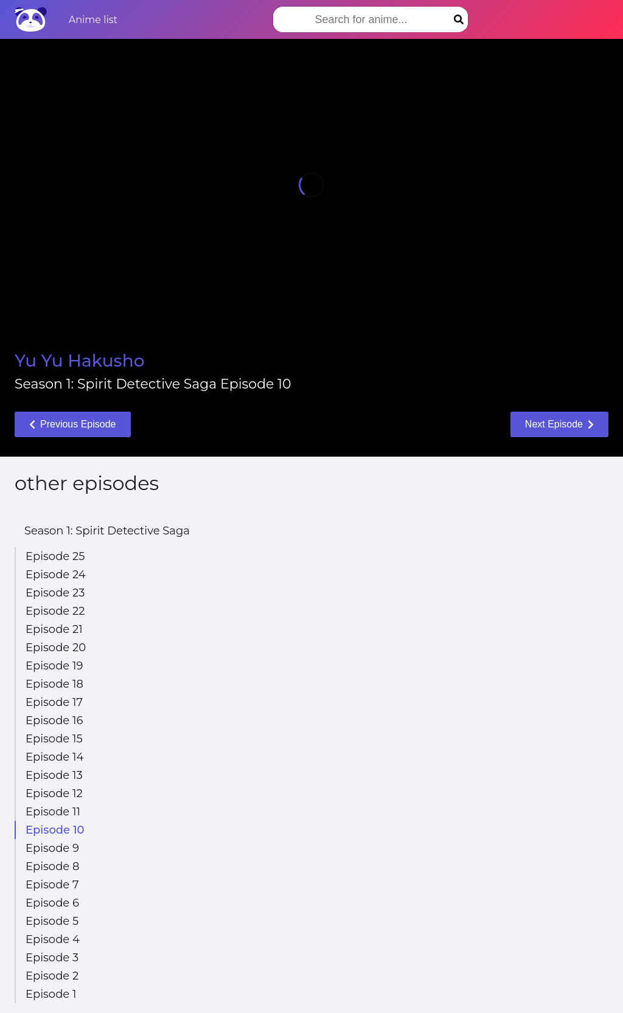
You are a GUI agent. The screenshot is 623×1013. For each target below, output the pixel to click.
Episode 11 (53, 811)
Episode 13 (54, 775)
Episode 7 (52, 884)
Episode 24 (56, 574)
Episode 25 (55, 556)
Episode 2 (52, 976)
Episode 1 (51, 994)
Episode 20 (56, 647)
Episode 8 (52, 866)
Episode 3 (52, 957)
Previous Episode (72, 424)
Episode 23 (55, 593)
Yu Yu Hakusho (80, 360)
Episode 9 (52, 848)
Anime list (93, 20)
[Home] (31, 19)
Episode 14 (54, 757)
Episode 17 (54, 702)
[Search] (459, 19)
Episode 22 (55, 611)
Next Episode (559, 424)
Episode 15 (54, 738)
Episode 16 (54, 720)
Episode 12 (54, 793)
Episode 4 (53, 939)
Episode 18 (54, 684)
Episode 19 (54, 665)
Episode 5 (52, 921)
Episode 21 (54, 629)
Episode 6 (52, 903)
